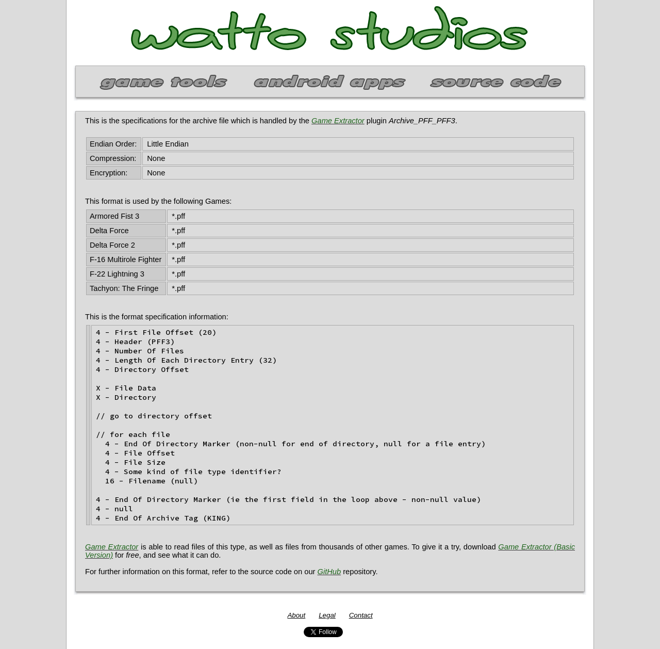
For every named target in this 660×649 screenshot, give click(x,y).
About (296, 615)
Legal (327, 615)
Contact (361, 615)
